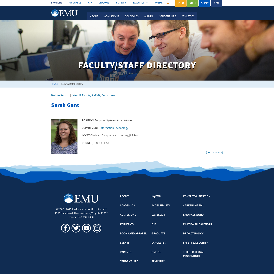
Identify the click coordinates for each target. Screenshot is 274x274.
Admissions (111, 16)
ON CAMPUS (75, 3)
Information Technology (114, 128)
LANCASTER (158, 243)
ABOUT (124, 196)
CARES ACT (158, 215)
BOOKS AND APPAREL (133, 233)
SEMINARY (121, 3)
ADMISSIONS (128, 215)
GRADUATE (104, 3)
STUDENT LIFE (129, 261)
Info (181, 3)
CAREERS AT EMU (193, 205)
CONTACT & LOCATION (196, 196)
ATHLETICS (127, 224)
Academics (131, 16)
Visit (193, 3)
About (94, 16)
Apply (205, 3)
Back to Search (59, 95)
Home (55, 84)
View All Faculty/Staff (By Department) (95, 95)
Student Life (167, 16)
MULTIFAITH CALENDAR (197, 224)
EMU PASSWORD (193, 215)
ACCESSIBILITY (160, 205)
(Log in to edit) (214, 152)
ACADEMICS (127, 205)
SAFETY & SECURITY (195, 243)
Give (216, 3)
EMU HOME (56, 3)
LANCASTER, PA (140, 3)
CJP (90, 3)
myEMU (156, 196)
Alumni (148, 16)
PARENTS (125, 252)
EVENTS (125, 243)
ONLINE (159, 3)
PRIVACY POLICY (193, 233)
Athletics (188, 16)
